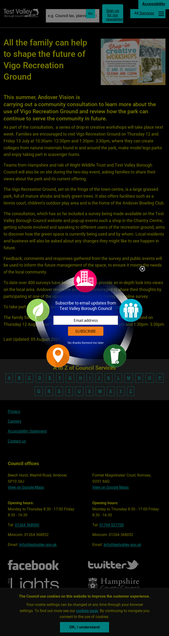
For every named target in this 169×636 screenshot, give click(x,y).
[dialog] (84, 318)
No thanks (74, 343)
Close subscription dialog (142, 269)
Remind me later (93, 343)
